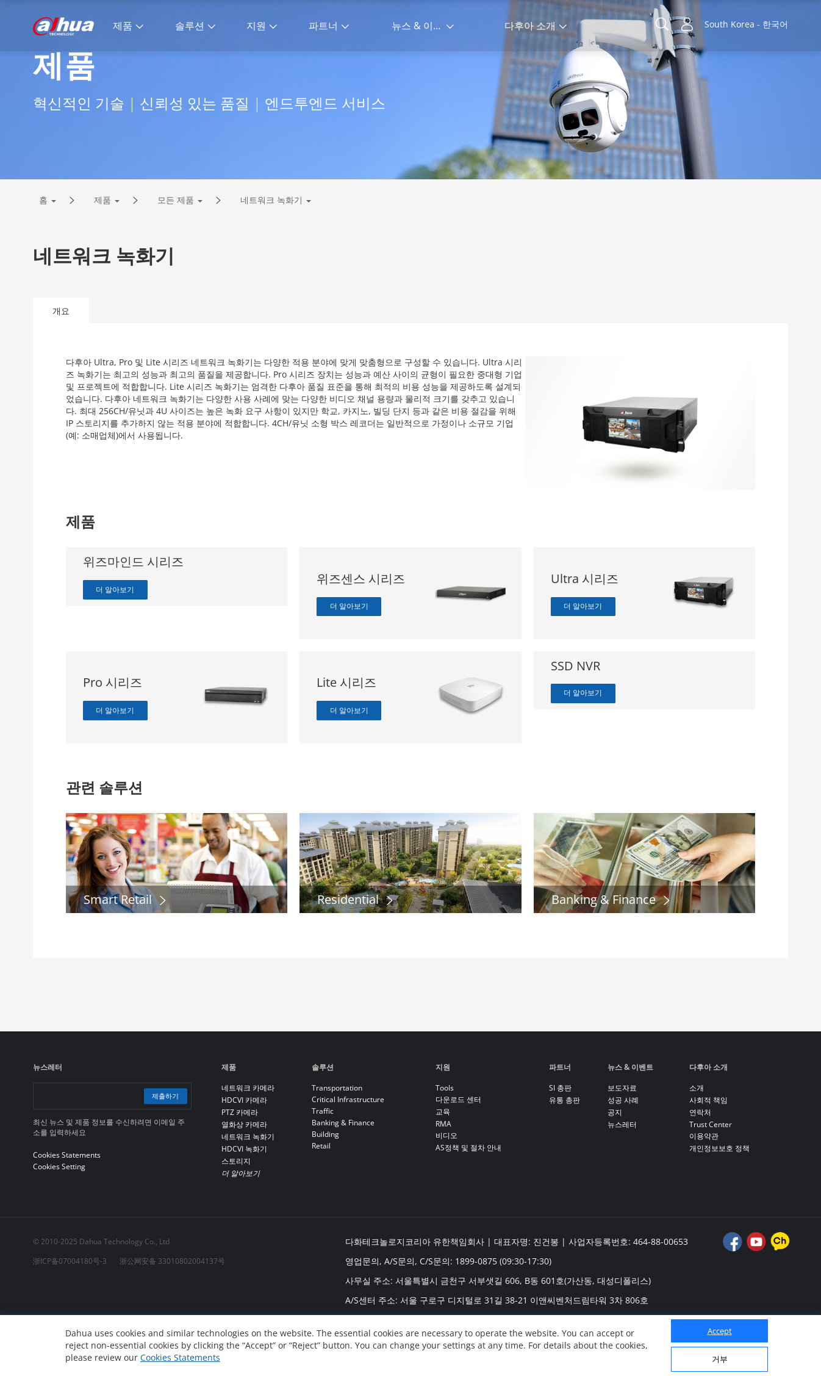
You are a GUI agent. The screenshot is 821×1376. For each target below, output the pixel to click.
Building (325, 1185)
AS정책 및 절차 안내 (468, 1199)
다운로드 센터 (458, 1150)
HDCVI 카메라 (244, 1151)
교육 (443, 1163)
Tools (445, 1139)
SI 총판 (560, 1139)
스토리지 (236, 1212)
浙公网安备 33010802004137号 (172, 1312)
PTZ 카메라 (239, 1163)
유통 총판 (564, 1151)
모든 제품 (175, 251)
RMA (443, 1175)
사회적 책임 (708, 1151)
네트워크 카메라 (247, 1139)
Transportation (337, 1139)
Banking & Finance (343, 1174)
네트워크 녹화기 (271, 251)
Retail (321, 1197)
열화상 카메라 (244, 1175)
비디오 (446, 1186)
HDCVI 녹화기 (244, 1200)
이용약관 (704, 1187)
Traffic (323, 1162)
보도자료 (622, 1139)
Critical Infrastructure (348, 1150)
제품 (102, 251)
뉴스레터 (622, 1175)
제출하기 (162, 1147)
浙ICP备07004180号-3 (70, 1312)
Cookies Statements (180, 1357)
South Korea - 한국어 (746, 24)
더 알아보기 (120, 642)
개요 (61, 362)
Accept (720, 1330)
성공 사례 (623, 1151)
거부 (720, 1358)
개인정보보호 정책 (719, 1199)
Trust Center (710, 1175)
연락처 (700, 1163)
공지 (615, 1163)
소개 (696, 1139)
